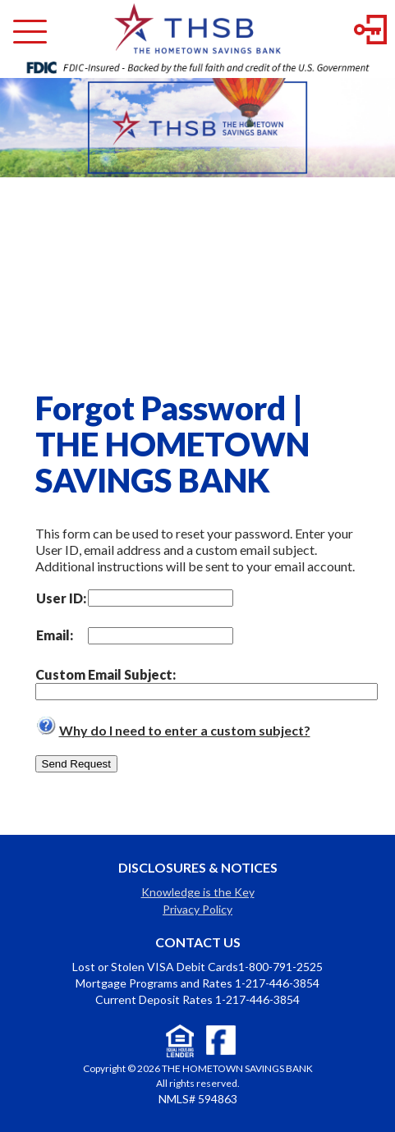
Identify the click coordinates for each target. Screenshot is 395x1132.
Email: (54, 635)
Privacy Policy (197, 909)
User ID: (61, 598)
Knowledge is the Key (198, 892)
